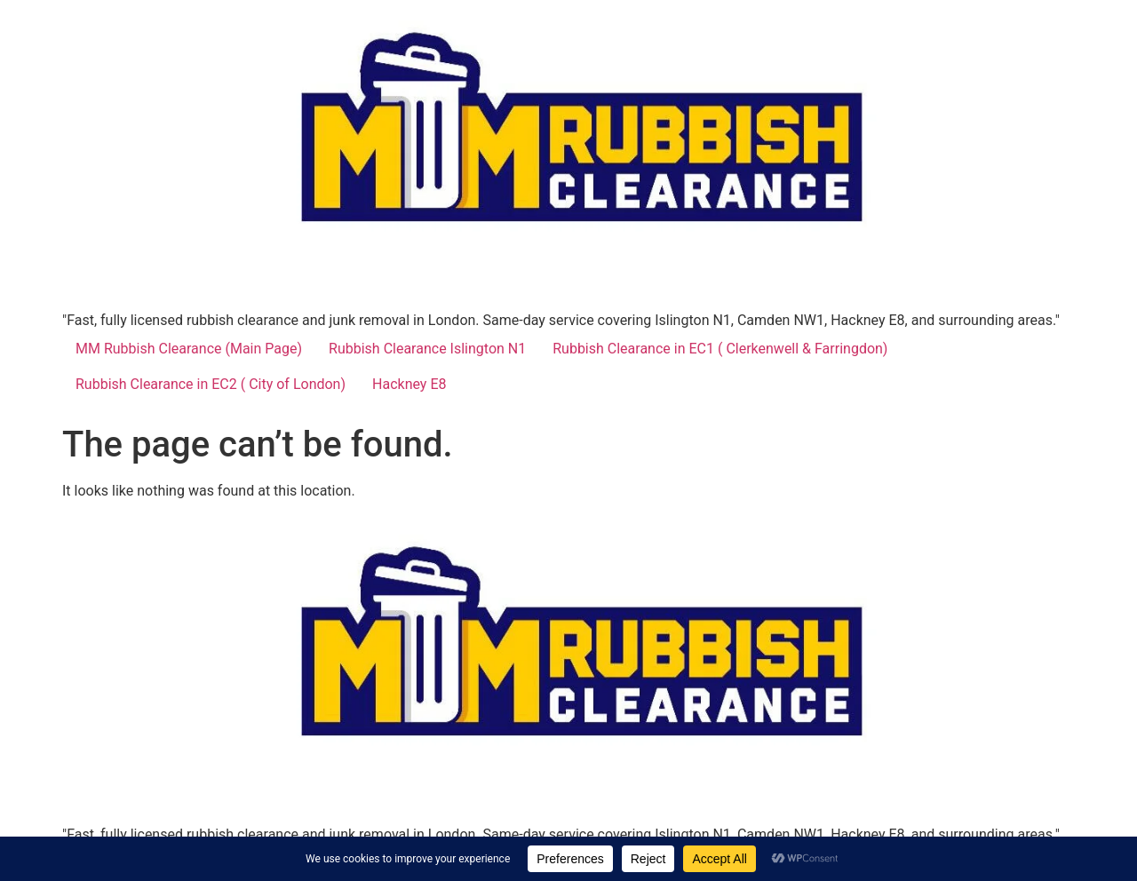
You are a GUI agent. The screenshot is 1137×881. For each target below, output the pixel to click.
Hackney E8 (409, 384)
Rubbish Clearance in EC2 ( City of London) (211, 384)
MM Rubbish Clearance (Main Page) (189, 348)
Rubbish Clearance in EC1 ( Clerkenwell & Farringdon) (720, 348)
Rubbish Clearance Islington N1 (427, 348)
